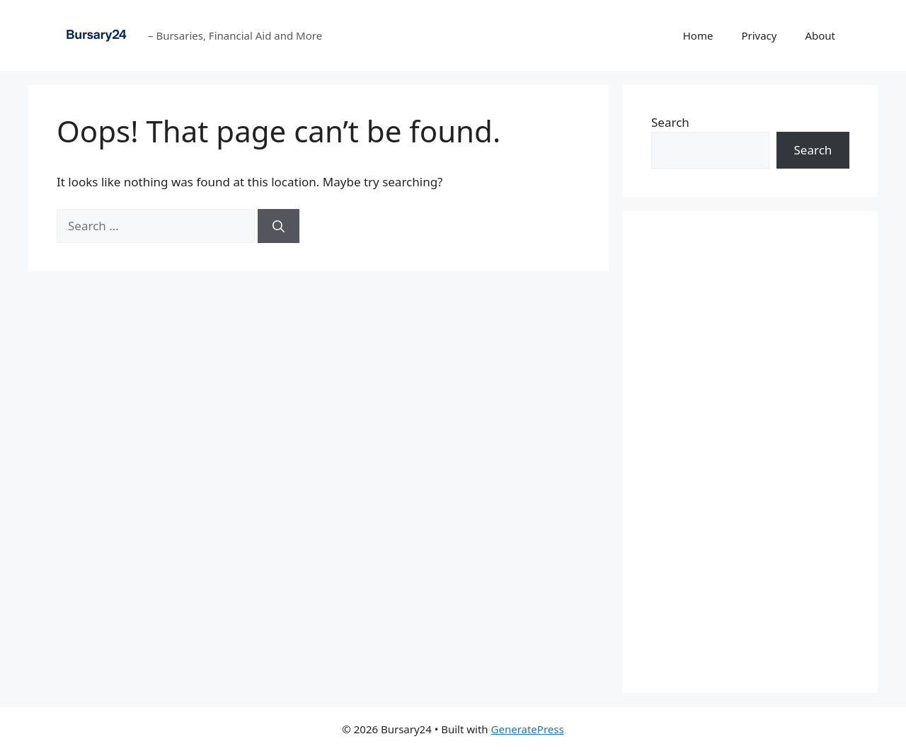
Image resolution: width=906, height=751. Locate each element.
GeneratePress (527, 729)
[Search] (278, 226)
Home (698, 35)
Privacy (758, 35)
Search (670, 122)
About (820, 35)
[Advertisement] (750, 452)
